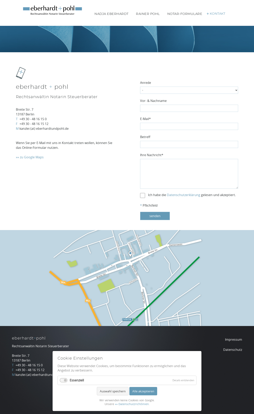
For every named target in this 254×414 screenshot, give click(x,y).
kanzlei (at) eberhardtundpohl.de (44, 128)
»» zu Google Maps (30, 157)
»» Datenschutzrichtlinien (132, 404)
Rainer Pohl (148, 13)
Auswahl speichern (113, 391)
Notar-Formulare (184, 13)
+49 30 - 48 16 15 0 (33, 119)
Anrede (145, 82)
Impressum (233, 339)
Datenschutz (232, 349)
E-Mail (145, 119)
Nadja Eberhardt (111, 13)
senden (155, 216)
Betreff (145, 137)
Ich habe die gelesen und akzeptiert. (192, 195)
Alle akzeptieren (143, 391)
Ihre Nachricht (151, 155)
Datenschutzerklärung (183, 195)
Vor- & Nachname (153, 101)
